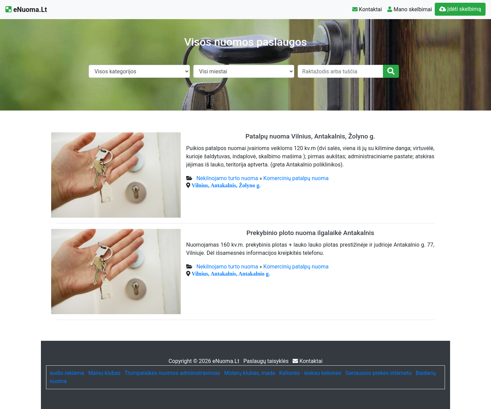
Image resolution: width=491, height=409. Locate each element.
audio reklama (67, 373)
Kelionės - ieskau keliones (310, 373)
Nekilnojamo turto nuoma (227, 178)
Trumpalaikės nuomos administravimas (172, 373)
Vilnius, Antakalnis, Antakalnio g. (231, 273)
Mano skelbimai (409, 9)
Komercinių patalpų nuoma (295, 178)
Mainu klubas (104, 373)
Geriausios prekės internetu (378, 373)
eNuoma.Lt (26, 9)
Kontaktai (367, 9)
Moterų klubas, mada (249, 373)
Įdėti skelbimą (460, 9)
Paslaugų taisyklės (266, 361)
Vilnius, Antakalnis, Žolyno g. (226, 185)
